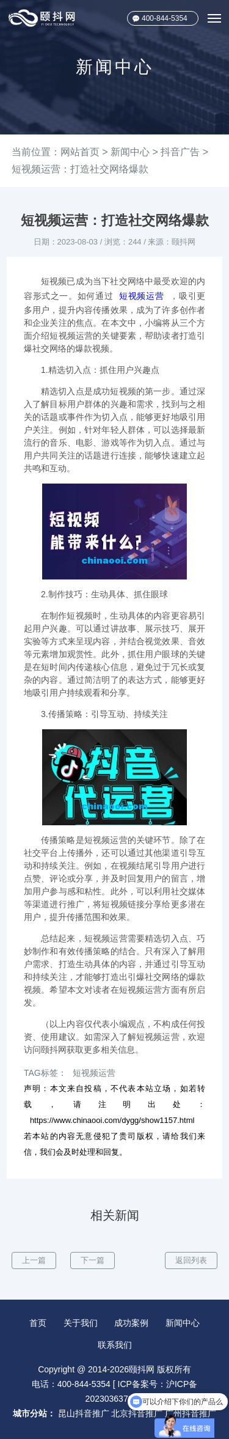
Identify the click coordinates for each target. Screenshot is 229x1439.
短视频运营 (141, 296)
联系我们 (115, 1345)
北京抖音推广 (136, 1413)
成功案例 (131, 1323)
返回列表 (191, 1260)
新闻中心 (130, 152)
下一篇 (92, 1260)
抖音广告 (180, 152)
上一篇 (34, 1260)
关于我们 (81, 1323)
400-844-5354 (164, 18)
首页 (37, 1323)
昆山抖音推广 (83, 1413)
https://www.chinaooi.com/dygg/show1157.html (112, 1120)
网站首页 (80, 152)
